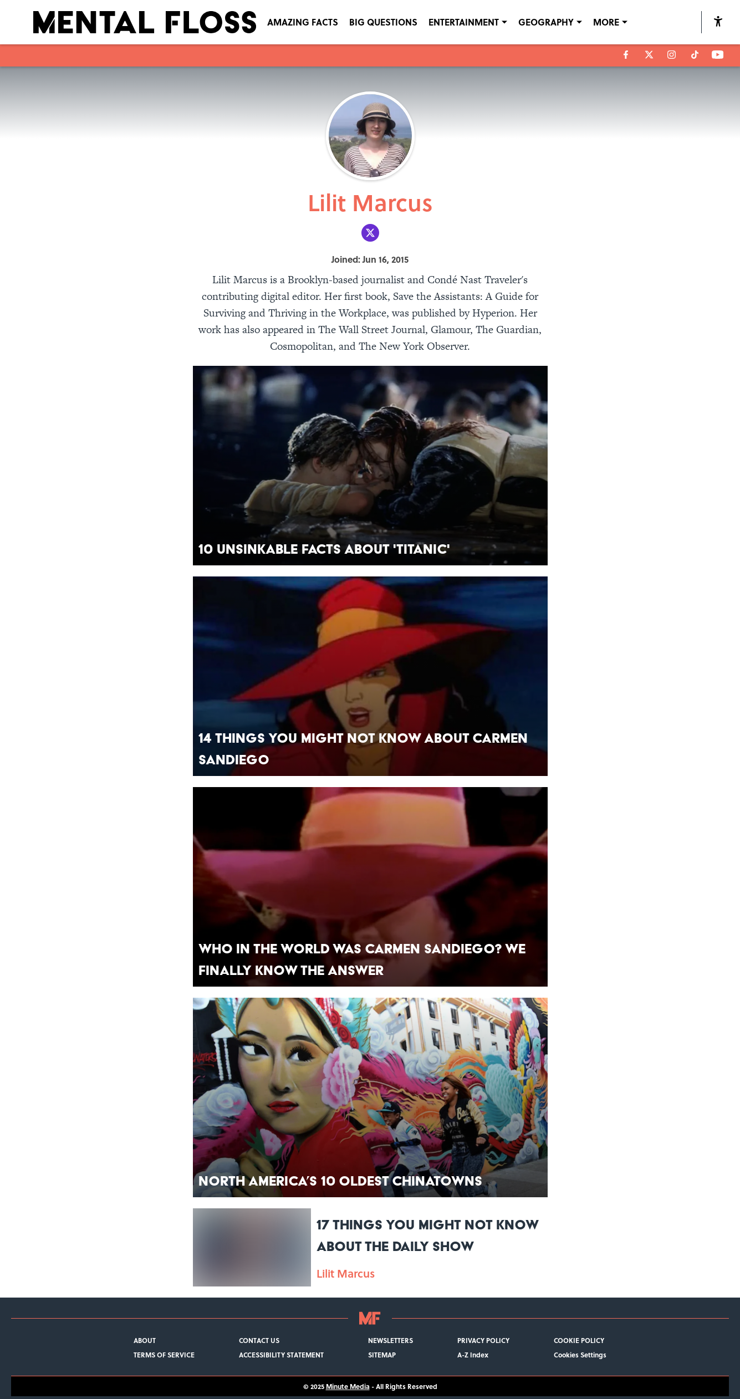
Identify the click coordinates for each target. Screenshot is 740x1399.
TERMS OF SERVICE (164, 1354)
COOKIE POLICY (579, 1340)
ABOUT (145, 1340)
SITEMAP (382, 1354)
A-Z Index (472, 1354)
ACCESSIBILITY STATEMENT (281, 1354)
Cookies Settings (580, 1354)
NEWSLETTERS (390, 1340)
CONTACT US (259, 1340)
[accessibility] (718, 22)
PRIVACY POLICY (483, 1340)
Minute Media (348, 1386)
